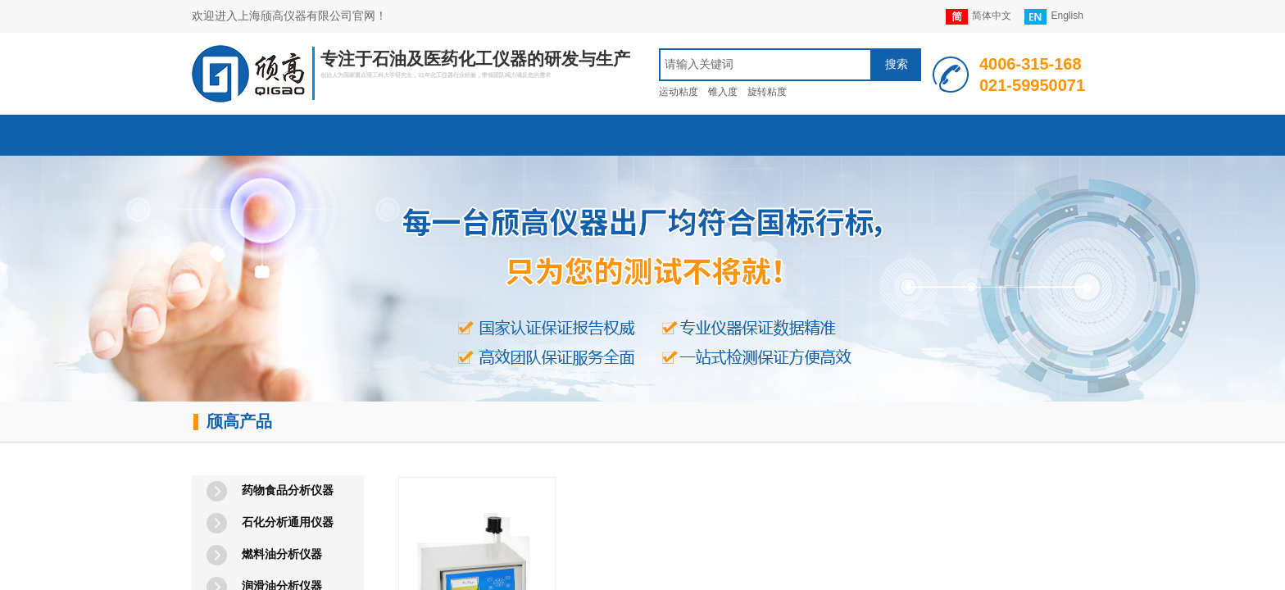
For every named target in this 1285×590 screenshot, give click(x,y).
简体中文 (978, 17)
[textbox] (765, 64)
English (1053, 17)
